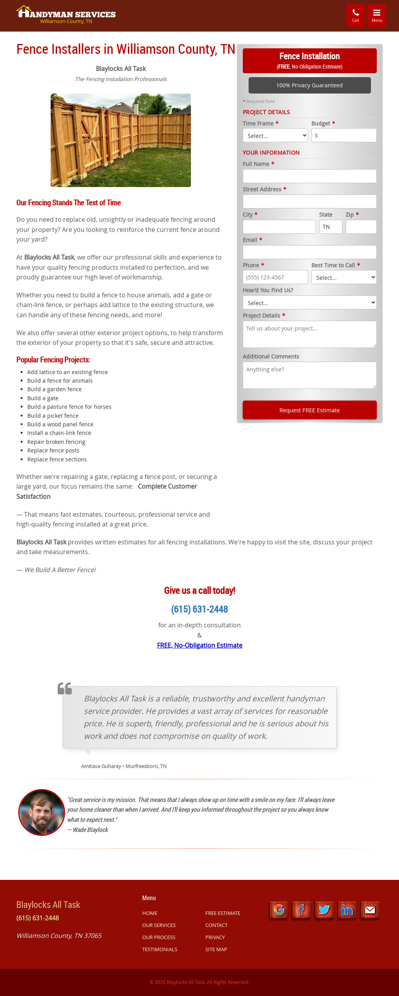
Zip (352, 215)
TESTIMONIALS (159, 949)
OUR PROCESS (158, 937)
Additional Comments (271, 356)
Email (252, 240)
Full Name (258, 164)
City (250, 215)
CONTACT (216, 925)
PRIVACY (215, 937)
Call (355, 15)
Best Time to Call (335, 265)
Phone (253, 265)
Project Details (264, 316)
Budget (323, 123)
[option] (120, 139)
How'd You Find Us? (268, 290)
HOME (149, 913)
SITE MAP (216, 949)
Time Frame (261, 123)
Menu (379, 15)
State (325, 215)
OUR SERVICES (159, 925)
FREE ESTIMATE (222, 913)
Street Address (264, 189)
